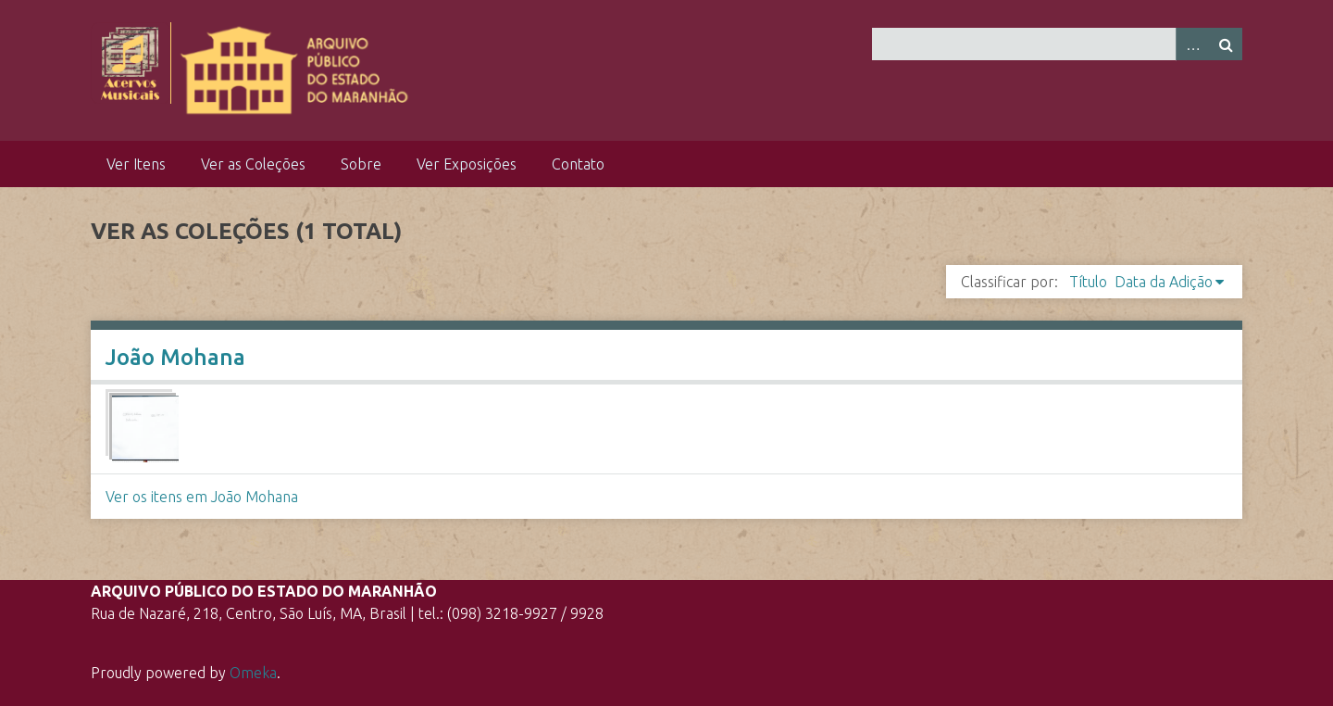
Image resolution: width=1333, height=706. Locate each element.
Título (1088, 281)
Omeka (253, 672)
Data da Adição (1164, 281)
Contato (578, 164)
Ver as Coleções (253, 164)
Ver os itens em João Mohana (202, 496)
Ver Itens (136, 164)
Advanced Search (1192, 44)
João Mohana (175, 357)
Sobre (361, 164)
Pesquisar (1225, 44)
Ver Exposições (467, 164)
